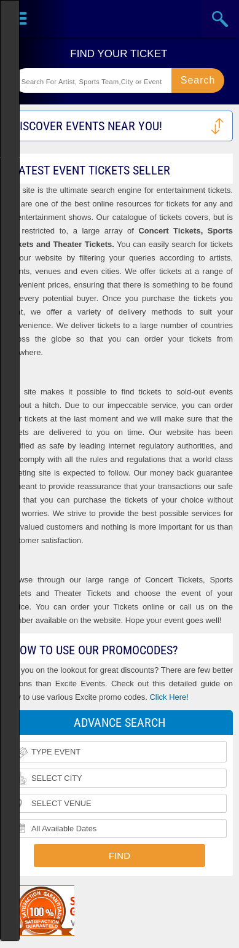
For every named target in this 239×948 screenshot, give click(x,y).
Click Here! (169, 697)
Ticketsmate (119, 19)
